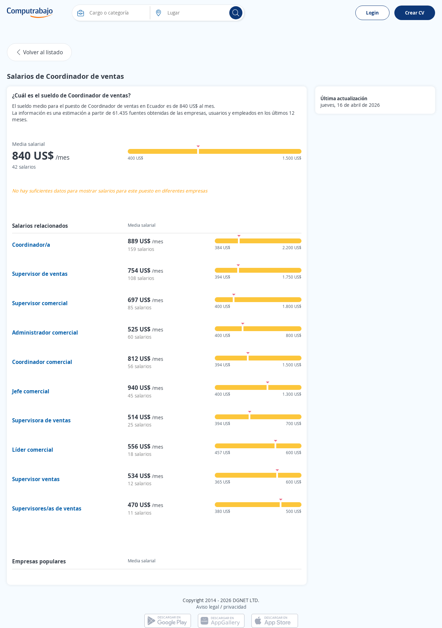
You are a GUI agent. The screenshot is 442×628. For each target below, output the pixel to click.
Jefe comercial (30, 391)
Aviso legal (207, 606)
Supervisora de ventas (41, 420)
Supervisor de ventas (40, 274)
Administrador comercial (45, 332)
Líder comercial (32, 449)
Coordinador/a (31, 245)
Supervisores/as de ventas (46, 508)
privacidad (234, 606)
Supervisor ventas (36, 479)
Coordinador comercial (42, 362)
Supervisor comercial (40, 303)
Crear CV (414, 12)
